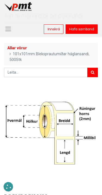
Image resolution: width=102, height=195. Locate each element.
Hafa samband (81, 29)
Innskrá (53, 29)
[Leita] (92, 72)
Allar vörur (17, 48)
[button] (8, 186)
